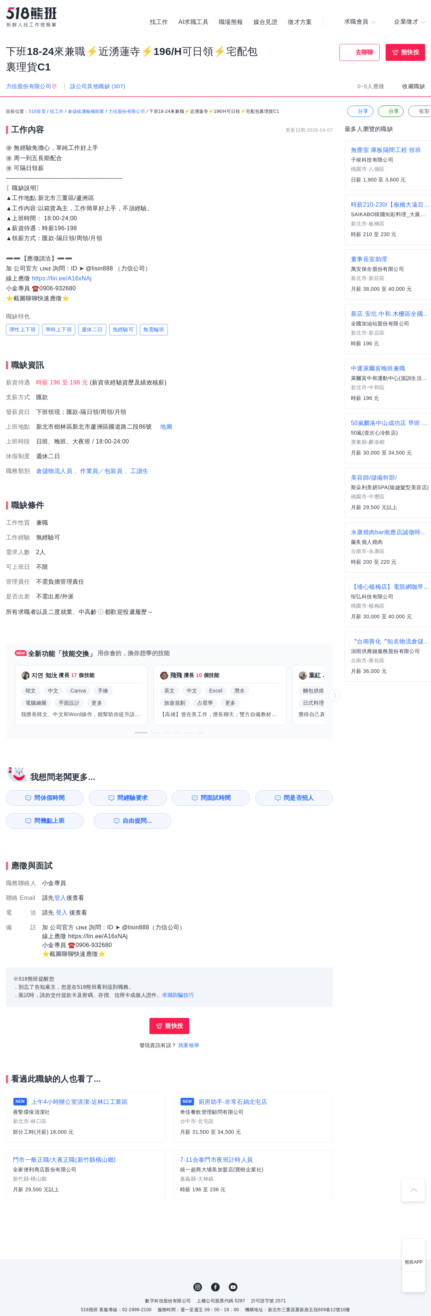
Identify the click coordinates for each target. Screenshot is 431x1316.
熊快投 (410, 52)
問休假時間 (48, 798)
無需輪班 (154, 330)
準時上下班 (58, 330)
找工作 (159, 22)
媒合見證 (266, 22)
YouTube (233, 1287)
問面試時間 (216, 798)
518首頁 (37, 111)
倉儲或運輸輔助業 (86, 111)
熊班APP (414, 1262)
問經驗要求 (132, 798)
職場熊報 (231, 22)
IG (197, 1287)
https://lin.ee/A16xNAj (62, 278)
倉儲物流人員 (54, 471)
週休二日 (92, 330)
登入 (60, 898)
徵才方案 (300, 22)
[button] (141, 732)
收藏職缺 (413, 86)
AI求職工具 (193, 22)
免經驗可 (123, 330)
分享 (360, 111)
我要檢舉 (189, 1045)
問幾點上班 (48, 821)
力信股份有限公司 (126, 111)
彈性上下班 (22, 330)
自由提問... (133, 821)
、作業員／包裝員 (98, 471)
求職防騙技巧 (178, 995)
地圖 (166, 427)
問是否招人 (300, 798)
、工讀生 (136, 471)
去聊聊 (364, 52)
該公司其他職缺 (97, 86)
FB (215, 1287)
